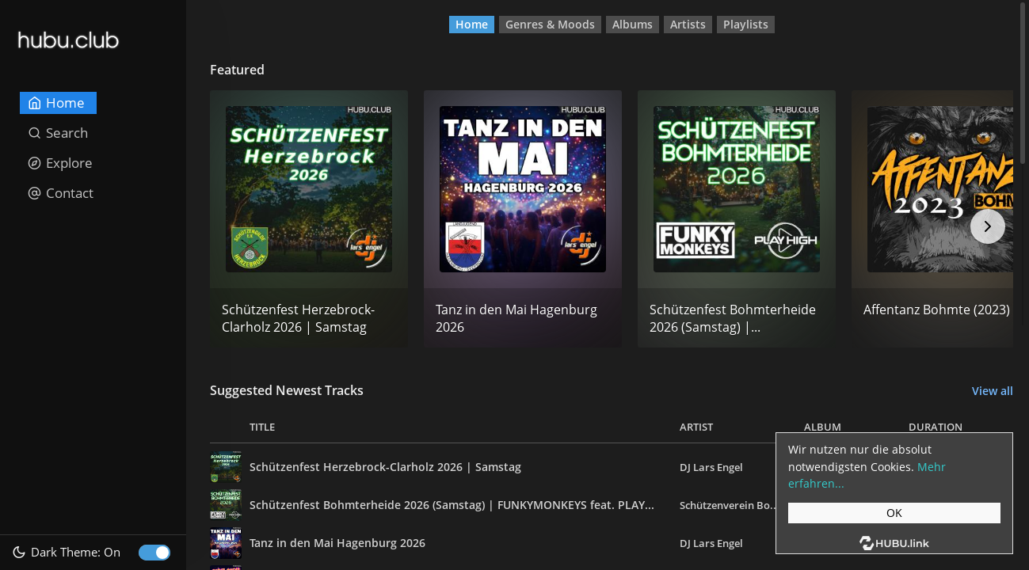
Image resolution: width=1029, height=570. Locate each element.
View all (992, 390)
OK (894, 512)
